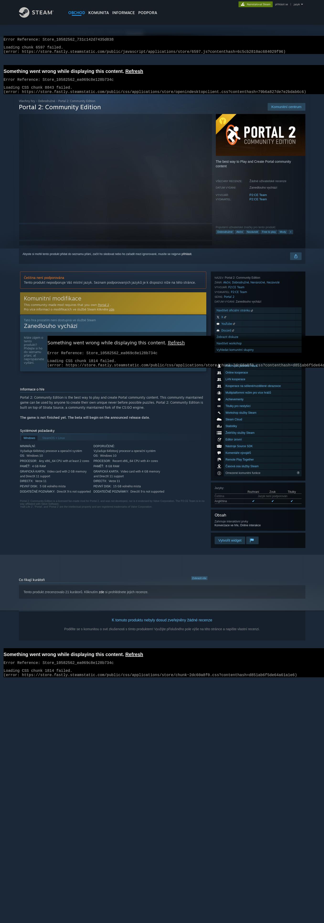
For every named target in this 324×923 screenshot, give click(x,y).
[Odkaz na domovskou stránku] (40, 16)
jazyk (297, 4)
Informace (123, 12)
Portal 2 (229, 476)
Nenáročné (257, 462)
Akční (239, 237)
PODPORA (147, 12)
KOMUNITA (98, 12)
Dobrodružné (46, 107)
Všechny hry (27, 107)
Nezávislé (252, 237)
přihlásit (186, 259)
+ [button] (290, 237)
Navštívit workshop (229, 523)
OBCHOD (76, 12)
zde (111, 315)
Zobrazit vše (199, 583)
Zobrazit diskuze (227, 516)
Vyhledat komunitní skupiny (235, 529)
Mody (283, 237)
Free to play (269, 237)
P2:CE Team (258, 200)
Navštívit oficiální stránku (235, 490)
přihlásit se (281, 4)
